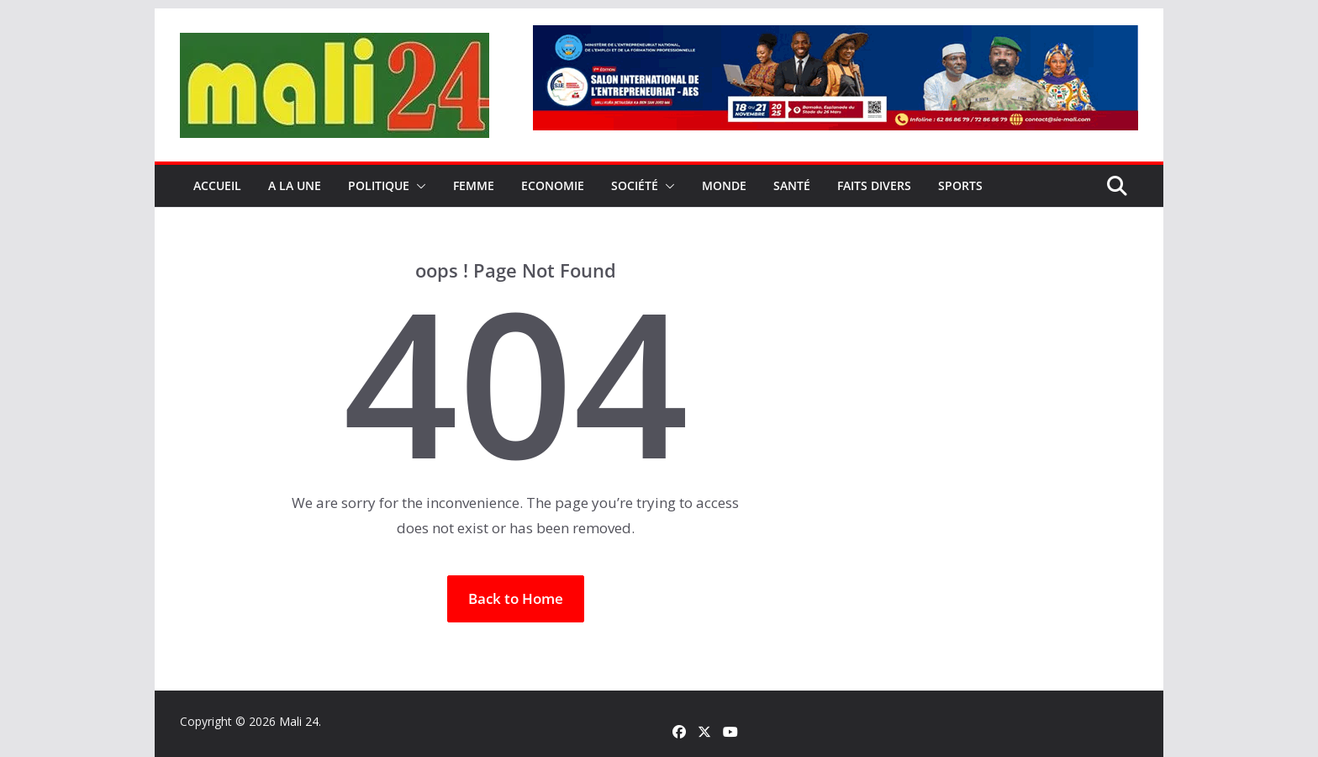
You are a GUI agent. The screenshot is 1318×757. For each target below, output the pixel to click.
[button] (417, 186)
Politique (378, 185)
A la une (294, 185)
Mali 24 (299, 721)
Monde (724, 185)
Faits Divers (874, 185)
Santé (791, 185)
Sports (960, 185)
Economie (552, 185)
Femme (473, 185)
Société (634, 185)
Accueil (217, 185)
